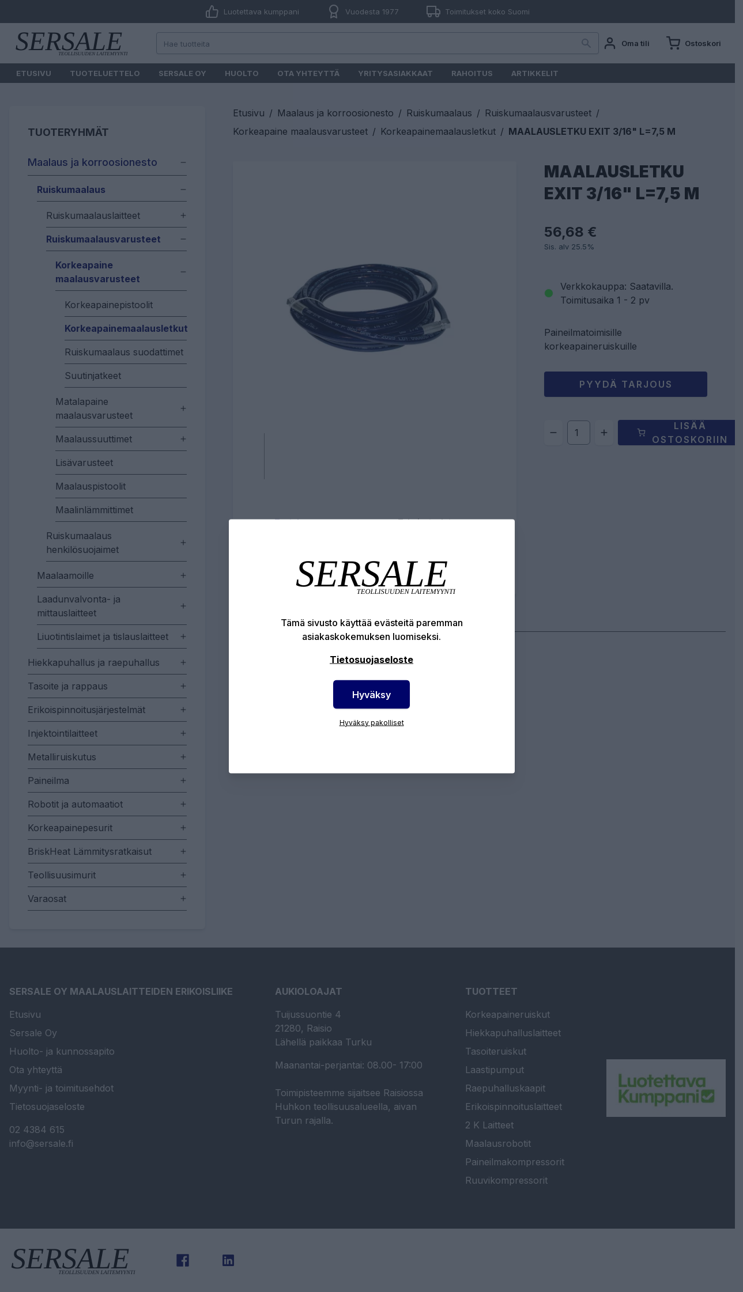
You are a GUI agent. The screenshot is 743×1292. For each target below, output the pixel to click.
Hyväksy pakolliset (372, 722)
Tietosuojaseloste (371, 659)
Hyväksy (371, 694)
